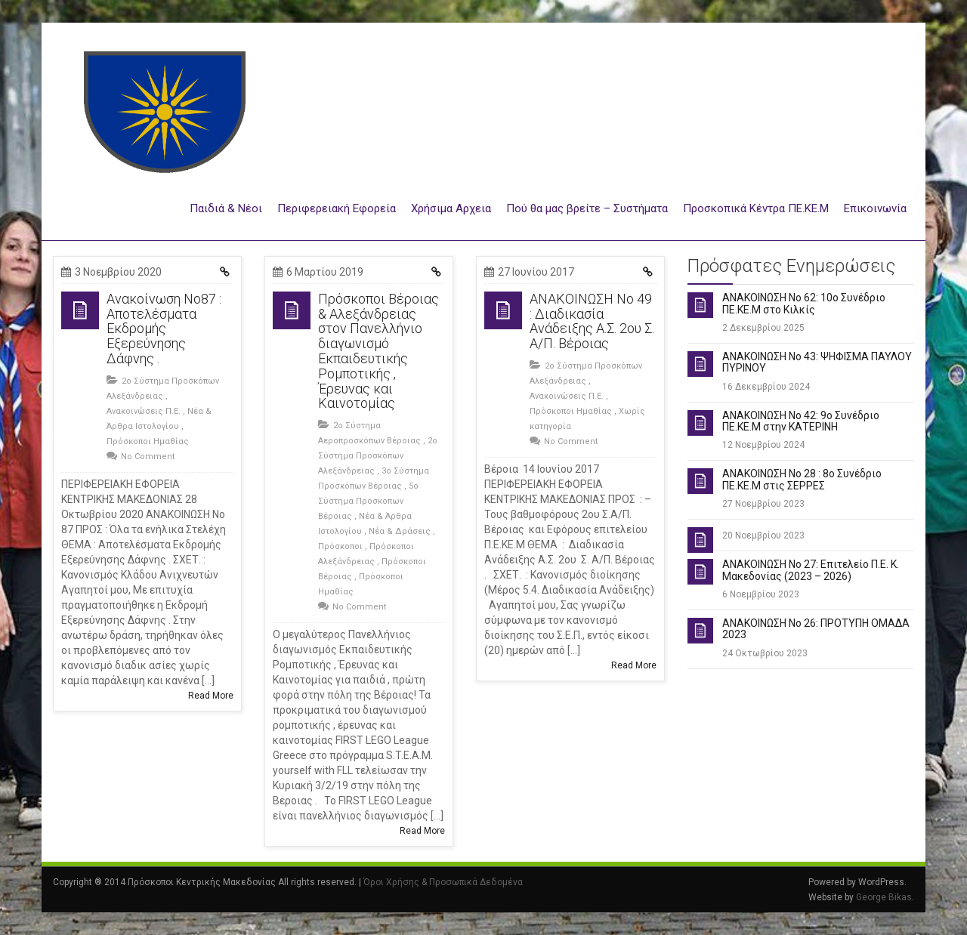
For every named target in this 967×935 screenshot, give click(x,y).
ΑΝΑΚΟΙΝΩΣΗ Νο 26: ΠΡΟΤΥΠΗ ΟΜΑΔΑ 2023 (816, 628)
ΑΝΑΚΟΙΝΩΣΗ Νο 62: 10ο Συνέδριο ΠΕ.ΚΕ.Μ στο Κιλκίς (803, 303)
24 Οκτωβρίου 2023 (765, 653)
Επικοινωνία (875, 208)
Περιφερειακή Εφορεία (336, 208)
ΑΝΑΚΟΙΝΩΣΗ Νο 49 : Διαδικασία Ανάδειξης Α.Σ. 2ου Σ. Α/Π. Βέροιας (592, 321)
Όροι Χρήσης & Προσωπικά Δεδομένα (443, 882)
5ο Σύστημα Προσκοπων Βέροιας (368, 501)
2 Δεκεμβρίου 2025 (763, 327)
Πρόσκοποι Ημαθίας (148, 441)
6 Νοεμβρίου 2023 (760, 594)
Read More (210, 695)
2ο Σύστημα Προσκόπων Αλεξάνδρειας (377, 456)
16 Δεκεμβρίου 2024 (766, 386)
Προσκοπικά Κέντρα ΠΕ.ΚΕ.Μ (756, 208)
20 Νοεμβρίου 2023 (763, 535)
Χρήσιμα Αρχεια (451, 208)
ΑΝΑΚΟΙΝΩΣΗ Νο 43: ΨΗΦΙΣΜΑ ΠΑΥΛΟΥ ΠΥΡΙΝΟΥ (817, 362)
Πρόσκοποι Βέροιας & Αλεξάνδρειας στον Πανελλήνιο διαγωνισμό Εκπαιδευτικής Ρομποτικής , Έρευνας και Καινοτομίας (378, 351)
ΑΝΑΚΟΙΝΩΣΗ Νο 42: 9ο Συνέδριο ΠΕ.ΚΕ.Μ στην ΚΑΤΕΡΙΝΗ (800, 421)
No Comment (148, 456)
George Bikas (884, 897)
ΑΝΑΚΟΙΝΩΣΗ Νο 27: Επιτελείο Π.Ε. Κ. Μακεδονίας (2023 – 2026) (810, 570)
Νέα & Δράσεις (400, 531)
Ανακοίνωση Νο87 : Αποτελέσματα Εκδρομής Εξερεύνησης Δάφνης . (164, 328)
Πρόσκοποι (340, 546)
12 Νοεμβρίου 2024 (763, 445)
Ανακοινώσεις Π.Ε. (144, 411)
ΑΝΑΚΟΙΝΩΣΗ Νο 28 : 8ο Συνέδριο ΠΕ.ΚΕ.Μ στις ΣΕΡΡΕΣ (802, 479)
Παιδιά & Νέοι (226, 208)
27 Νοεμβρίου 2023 (763, 503)
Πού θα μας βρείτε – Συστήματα (587, 208)
